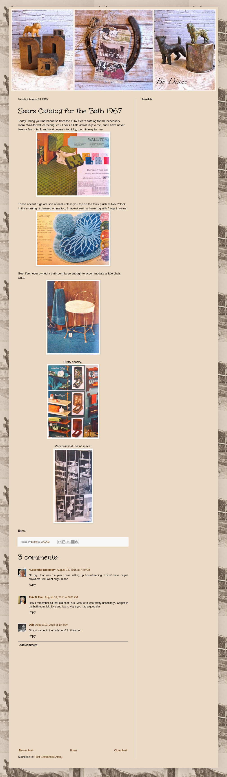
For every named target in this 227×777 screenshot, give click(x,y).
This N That (36, 597)
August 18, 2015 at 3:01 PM (61, 597)
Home (73, 750)
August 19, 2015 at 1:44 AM (51, 624)
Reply (32, 584)
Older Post (120, 750)
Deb (31, 624)
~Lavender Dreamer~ (42, 569)
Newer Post (26, 750)
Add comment (28, 645)
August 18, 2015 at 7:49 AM (73, 569)
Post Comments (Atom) (48, 757)
